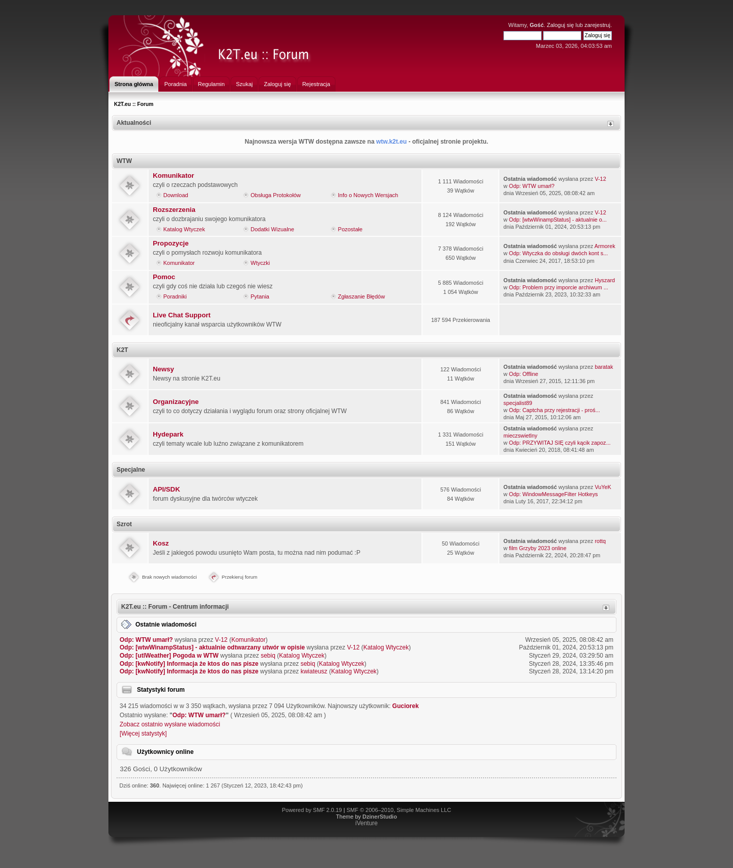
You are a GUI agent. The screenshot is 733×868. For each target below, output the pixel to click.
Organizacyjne (176, 401)
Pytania (259, 296)
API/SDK (166, 489)
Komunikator (173, 175)
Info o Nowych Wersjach (368, 195)
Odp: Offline (523, 374)
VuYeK (603, 487)
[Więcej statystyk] (143, 733)
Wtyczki (260, 263)
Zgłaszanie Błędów (361, 296)
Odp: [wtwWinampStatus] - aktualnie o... (558, 219)
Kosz (161, 543)
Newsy (163, 369)
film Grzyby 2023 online (538, 548)
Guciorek (405, 706)
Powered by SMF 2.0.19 (312, 810)
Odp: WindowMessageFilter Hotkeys (553, 494)
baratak (604, 367)
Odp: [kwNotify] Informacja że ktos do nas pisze (189, 663)
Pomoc (164, 277)
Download (175, 195)
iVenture (366, 823)
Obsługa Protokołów (275, 195)
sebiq (268, 655)
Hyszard (605, 280)
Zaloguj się (560, 25)
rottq (600, 541)
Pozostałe (350, 229)
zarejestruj (597, 25)
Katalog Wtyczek (184, 229)
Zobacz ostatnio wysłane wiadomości (170, 724)
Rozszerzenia (174, 209)
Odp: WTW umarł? (531, 186)
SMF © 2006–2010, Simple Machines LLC (399, 810)
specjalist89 (517, 403)
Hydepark (168, 434)
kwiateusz (313, 671)
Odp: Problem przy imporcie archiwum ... (558, 287)
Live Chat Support (182, 315)
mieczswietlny (520, 435)
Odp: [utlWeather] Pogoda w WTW (169, 655)
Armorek (605, 246)
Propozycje (170, 243)
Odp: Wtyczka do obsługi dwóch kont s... (558, 253)
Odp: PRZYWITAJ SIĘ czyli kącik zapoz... (560, 443)
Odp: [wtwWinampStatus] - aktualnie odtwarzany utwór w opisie (212, 647)
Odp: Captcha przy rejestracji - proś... (554, 410)
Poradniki (175, 296)
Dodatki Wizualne (272, 229)
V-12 (600, 179)
